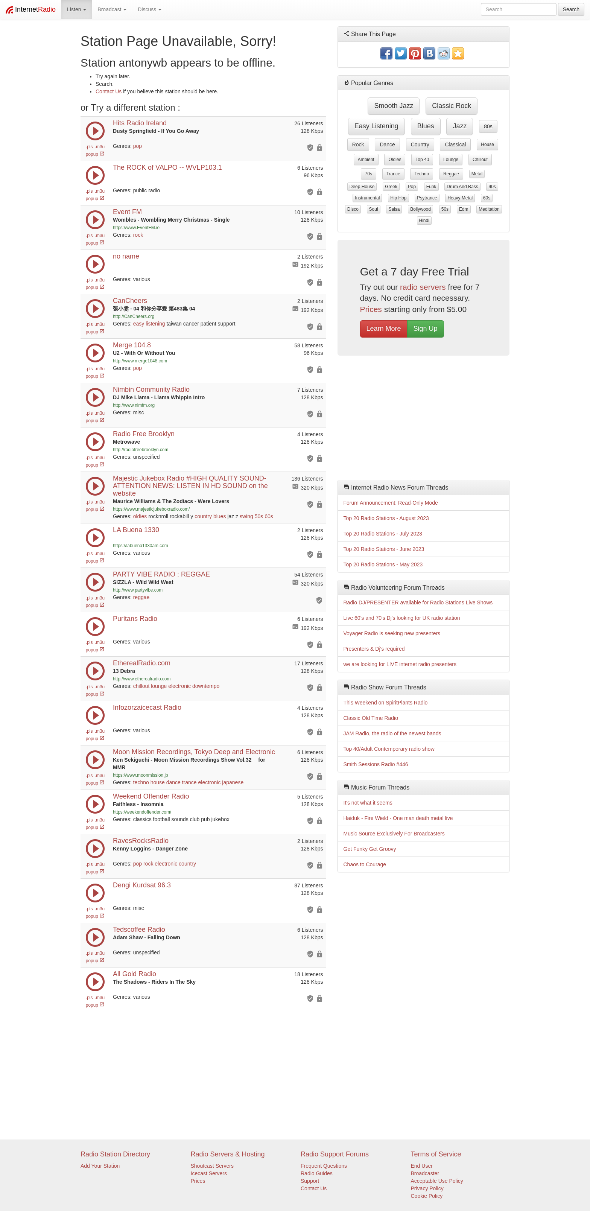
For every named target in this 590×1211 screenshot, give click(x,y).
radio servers (423, 287)
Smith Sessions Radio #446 (376, 764)
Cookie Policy (427, 1196)
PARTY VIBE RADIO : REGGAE (161, 574)
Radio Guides (317, 1173)
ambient (366, 159)
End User (422, 1166)
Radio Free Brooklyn (144, 434)
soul (373, 209)
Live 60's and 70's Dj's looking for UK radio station (402, 618)
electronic (179, 686)
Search (571, 9)
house (158, 782)
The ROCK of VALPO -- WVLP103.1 (167, 167)
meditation (489, 209)
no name (126, 256)
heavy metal (460, 198)
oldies (140, 516)
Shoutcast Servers (212, 1166)
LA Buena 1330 (136, 530)
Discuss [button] (149, 9)
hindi (424, 220)
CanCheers (130, 300)
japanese (232, 782)
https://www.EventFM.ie (136, 227)
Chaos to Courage (365, 864)
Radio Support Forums (335, 1154)
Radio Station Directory (115, 1154)
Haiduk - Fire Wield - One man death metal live (398, 818)
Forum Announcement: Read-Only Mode (391, 503)
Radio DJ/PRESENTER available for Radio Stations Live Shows (418, 602)
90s (492, 186)
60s (269, 516)
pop (137, 146)
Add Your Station (100, 1166)
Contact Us (109, 91)
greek (391, 186)
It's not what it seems (368, 803)
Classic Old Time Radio (371, 718)
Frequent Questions (324, 1166)
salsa (394, 209)
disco (353, 209)
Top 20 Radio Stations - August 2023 (386, 518)
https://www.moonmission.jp (140, 775)
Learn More (383, 328)
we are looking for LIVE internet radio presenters (400, 664)
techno (141, 782)
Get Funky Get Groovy (370, 849)
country (203, 516)
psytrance (427, 198)
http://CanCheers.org (133, 316)
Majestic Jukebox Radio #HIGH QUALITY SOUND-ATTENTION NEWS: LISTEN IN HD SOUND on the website (190, 486)
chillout (141, 686)
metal (476, 173)
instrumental (367, 198)
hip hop (398, 198)
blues (219, 516)
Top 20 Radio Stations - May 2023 (383, 564)
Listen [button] (76, 9)
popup (95, 154)
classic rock (451, 106)
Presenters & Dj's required (374, 649)
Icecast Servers (209, 1173)
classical (455, 144)
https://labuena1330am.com (140, 545)
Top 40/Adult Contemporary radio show (389, 749)
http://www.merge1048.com (140, 361)
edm (463, 209)
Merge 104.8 (132, 345)
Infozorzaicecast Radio (147, 707)
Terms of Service (436, 1154)
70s (368, 173)
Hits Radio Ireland (140, 123)
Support (310, 1181)
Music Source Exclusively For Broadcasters (394, 834)
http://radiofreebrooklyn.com (140, 449)
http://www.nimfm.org (134, 405)
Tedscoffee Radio (139, 929)
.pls (89, 146)
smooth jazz (393, 106)
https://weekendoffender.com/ (142, 812)
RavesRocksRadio (141, 840)
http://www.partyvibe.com (138, 590)
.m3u (100, 146)
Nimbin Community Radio (151, 389)
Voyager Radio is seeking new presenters (392, 633)
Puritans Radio (135, 618)
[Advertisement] (424, 419)
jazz (460, 126)
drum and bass (462, 186)
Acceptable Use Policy (437, 1181)
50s (259, 516)
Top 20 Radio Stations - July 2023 (383, 534)
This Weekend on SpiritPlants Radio (386, 703)
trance (189, 782)
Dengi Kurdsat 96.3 (142, 885)
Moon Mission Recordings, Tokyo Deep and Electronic (194, 752)
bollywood (420, 209)
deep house (362, 186)
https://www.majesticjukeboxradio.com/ (151, 509)
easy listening (149, 324)
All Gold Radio (134, 974)
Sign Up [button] (426, 328)
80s (488, 126)
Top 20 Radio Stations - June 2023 (384, 549)
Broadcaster (425, 1173)
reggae (141, 597)
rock (138, 235)
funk (431, 186)
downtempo (205, 686)
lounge (159, 686)
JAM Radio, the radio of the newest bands (392, 733)
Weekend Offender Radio (151, 796)
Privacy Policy (427, 1188)
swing (246, 516)
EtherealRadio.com (141, 663)
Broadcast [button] (111, 9)
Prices (371, 309)
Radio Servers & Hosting (228, 1154)
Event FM (127, 212)
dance (173, 782)
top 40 (422, 159)
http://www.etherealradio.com (141, 679)
